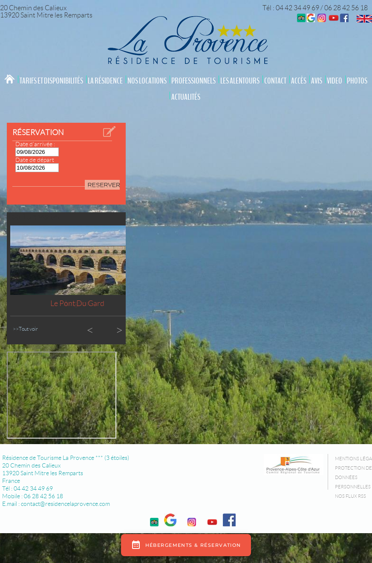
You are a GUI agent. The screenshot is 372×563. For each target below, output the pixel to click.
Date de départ (34, 159)
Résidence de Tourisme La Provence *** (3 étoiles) (65, 457)
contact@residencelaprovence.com (65, 503)
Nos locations (147, 81)
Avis (316, 81)
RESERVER (103, 185)
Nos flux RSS (350, 496)
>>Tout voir (25, 329)
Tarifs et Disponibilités (51, 81)
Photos (357, 81)
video (334, 81)
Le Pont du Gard (77, 303)
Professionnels (193, 81)
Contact (275, 81)
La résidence (105, 81)
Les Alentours (240, 81)
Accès (298, 81)
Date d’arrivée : (35, 144)
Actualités (185, 97)
